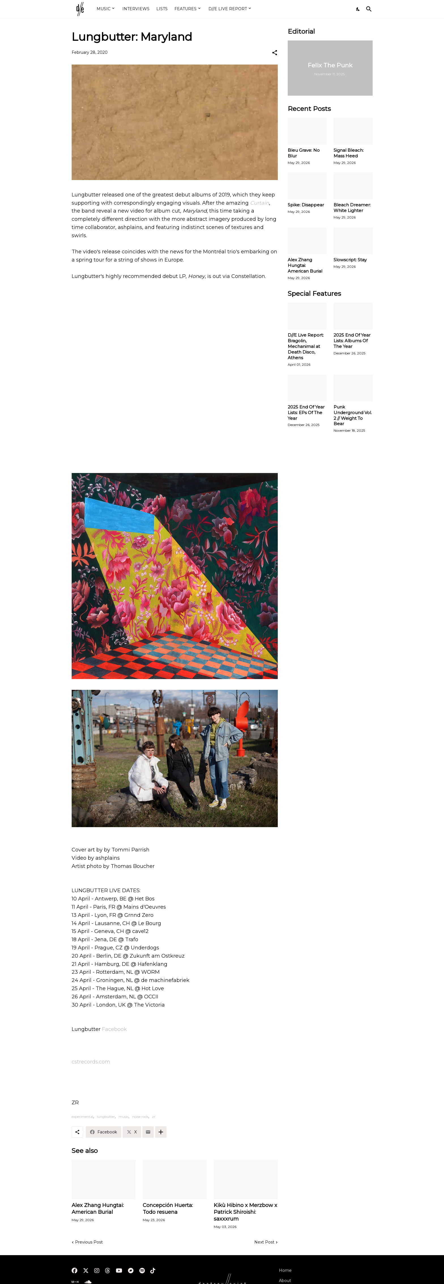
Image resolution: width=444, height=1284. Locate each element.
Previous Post (89, 1242)
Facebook (114, 1029)
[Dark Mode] (358, 9)
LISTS (162, 8)
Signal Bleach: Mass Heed (349, 153)
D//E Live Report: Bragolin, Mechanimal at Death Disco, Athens (306, 346)
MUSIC (103, 8)
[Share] (275, 52)
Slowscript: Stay (350, 259)
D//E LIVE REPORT (227, 8)
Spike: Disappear (306, 204)
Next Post (264, 1242)
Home (285, 1270)
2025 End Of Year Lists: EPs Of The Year (306, 412)
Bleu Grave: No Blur (304, 153)
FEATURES (185, 8)
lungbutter (106, 1116)
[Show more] (160, 1132)
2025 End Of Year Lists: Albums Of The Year (352, 340)
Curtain (259, 203)
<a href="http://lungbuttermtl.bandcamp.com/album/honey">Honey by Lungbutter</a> (175, 445)
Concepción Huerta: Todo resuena (168, 1208)
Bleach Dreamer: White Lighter (352, 207)
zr (153, 1116)
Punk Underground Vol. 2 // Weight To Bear (353, 415)
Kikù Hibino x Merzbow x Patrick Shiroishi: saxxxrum (245, 1212)
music (124, 1116)
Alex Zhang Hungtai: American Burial (98, 1208)
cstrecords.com (91, 1062)
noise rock (140, 1116)
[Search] (368, 9)
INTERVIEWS (136, 8)
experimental (82, 1116)
